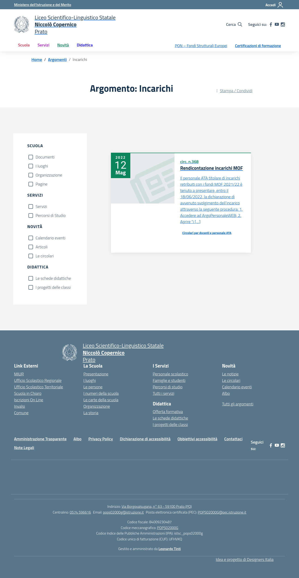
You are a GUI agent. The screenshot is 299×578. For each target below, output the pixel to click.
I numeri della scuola (101, 393)
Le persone (93, 387)
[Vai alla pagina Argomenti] (57, 59)
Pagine (41, 184)
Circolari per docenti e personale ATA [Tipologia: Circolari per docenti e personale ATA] (206, 233)
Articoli (42, 247)
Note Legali (24, 447)
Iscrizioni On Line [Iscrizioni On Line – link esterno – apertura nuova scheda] (28, 400)
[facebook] (271, 24)
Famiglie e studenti (169, 380)
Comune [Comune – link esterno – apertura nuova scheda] (21, 413)
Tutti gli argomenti (237, 404)
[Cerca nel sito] (234, 24)
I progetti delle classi (53, 287)
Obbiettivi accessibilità (197, 439)
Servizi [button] (43, 45)
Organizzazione (49, 175)
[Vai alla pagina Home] (36, 59)
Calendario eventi (50, 238)
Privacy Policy (100, 439)
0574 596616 (80, 512)
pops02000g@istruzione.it (123, 512)
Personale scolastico (170, 374)
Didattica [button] (85, 45)
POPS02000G (167, 527)
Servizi (41, 206)
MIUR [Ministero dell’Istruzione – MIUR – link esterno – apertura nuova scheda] (19, 374)
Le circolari (45, 256)
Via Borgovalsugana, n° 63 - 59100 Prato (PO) (157, 506)
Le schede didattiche (53, 278)
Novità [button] (63, 45)
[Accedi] (274, 5)
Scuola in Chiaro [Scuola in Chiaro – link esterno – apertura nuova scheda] (27, 393)
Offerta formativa (168, 411)
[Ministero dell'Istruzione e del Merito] (42, 4)
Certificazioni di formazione (258, 46)
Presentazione (95, 374)
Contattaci (233, 439)
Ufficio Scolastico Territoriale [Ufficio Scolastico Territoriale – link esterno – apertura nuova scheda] (38, 387)
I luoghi (42, 166)
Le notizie (230, 374)
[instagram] (283, 24)
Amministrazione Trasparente (40, 439)
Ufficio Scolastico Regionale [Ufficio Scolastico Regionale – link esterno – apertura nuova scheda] (37, 380)
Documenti (45, 157)
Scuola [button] (24, 45)
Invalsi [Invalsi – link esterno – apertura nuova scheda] (19, 406)
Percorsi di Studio (51, 215)
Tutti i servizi (163, 393)
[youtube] (277, 24)
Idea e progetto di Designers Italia (245, 559)
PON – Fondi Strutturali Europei (201, 46)
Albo (226, 393)
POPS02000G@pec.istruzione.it (222, 512)
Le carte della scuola (100, 400)
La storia (90, 413)
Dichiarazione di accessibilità (145, 439)
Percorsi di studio (168, 387)
